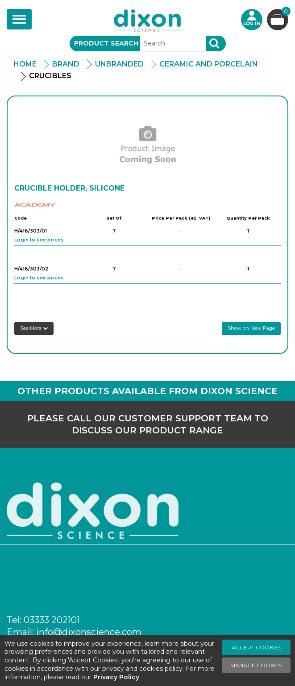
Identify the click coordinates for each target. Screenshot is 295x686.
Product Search (106, 43)
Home (25, 64)
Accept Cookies (256, 647)
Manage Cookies (256, 665)
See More (34, 328)
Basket (285, 12)
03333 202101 (52, 620)
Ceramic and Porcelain (208, 64)
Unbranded (119, 64)
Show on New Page (251, 328)
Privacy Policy (116, 677)
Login (251, 19)
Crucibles (50, 75)
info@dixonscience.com (88, 632)
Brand (65, 64)
